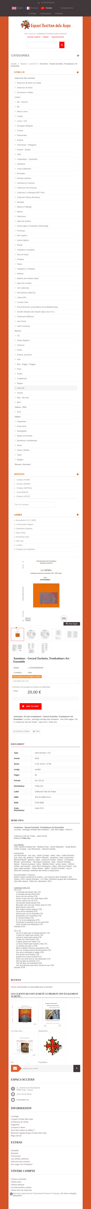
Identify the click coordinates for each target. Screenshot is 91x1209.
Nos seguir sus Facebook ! (22, 1164)
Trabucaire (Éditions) (25, 317)
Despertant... (43, 1031)
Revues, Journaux (23, 464)
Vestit (19, 455)
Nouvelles (21, 173)
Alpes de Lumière (24, 283)
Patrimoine (21, 216)
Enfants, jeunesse (24, 355)
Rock (19, 369)
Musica (23, 64)
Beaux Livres (22, 111)
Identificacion (57, 37)
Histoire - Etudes (24, 150)
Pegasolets (21, 421)
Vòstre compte (33, 37)
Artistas (19, 474)
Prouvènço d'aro (22, 537)
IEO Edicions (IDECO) (26, 293)
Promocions (16, 1156)
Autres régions (23, 240)
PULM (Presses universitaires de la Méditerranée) (37, 307)
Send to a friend (23, 731)
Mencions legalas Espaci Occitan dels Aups (29, 1133)
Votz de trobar (23, 255)
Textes (19, 374)
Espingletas (22, 431)
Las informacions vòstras (21, 1187)
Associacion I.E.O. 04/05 (26, 520)
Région (20, 383)
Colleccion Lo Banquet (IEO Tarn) (31, 193)
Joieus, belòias (23, 450)
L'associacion (45, 13)
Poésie (20, 245)
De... (13, 1062)
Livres (17, 97)
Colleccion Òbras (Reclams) (28, 197)
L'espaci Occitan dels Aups (22, 1119)
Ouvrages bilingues (25, 126)
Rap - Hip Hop (23, 398)
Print (37, 731)
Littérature (21, 164)
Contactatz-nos (67, 8)
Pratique (20, 259)
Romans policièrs (24, 178)
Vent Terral (21, 321)
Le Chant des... (17, 1031)
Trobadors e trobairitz (26, 250)
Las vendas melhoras (20, 1159)
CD (18, 336)
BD (18, 107)
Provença (21, 231)
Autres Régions (23, 340)
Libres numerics (23, 326)
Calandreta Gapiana (24, 529)
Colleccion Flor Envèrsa (27, 188)
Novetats (14, 1153)
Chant (19, 350)
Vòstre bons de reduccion (21, 1190)
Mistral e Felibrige (24, 207)
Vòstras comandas (18, 1179)
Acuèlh (14, 64)
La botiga (32, 13)
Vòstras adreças (17, 1185)
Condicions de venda (19, 1122)
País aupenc (22, 235)
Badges (20, 460)
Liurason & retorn (18, 1127)
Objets (18, 417)
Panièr (46, 37)
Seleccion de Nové (24, 88)
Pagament (15, 1125)
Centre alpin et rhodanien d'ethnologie (32, 226)
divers (19, 445)
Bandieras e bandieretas (27, 441)
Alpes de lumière (24, 221)
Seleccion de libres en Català (29, 83)
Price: (16, 691)
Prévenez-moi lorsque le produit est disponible (31, 687)
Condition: (18, 672)
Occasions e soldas (25, 92)
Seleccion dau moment (25, 78)
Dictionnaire (22, 135)
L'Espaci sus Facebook (25, 549)
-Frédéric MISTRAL (24, 488)
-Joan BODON (22, 492)
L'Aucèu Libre (22, 302)
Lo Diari (19, 545)
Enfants (20, 140)
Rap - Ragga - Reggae (26, 364)
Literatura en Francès (26, 183)
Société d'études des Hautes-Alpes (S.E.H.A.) (36, 312)
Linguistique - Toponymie (27, 159)
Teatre (19, 264)
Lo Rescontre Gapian (24, 524)
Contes (20, 116)
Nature (20, 212)
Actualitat (59, 13)
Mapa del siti (16, 1136)
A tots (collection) (24, 169)
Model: (16, 668)
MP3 (19, 402)
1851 (19, 154)
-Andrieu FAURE (23, 480)
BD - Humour (22, 102)
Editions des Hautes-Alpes (28, 278)
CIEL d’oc (20, 541)
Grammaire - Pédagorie (26, 145)
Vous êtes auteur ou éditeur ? (23, 1130)
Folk (19, 359)
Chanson (20, 345)
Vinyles (20, 393)
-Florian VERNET (23, 484)
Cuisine (20, 131)
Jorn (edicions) (23, 288)
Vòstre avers (16, 1182)
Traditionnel (22, 379)
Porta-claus (21, 426)
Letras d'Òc (21, 297)
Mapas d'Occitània (24, 436)
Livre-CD (33, 64)
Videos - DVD (20, 407)
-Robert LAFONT (23, 496)
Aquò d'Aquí (21, 533)
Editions (20, 274)
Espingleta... (43, 1062)
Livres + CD (22, 121)
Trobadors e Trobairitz (26, 269)
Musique (20, 202)
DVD (19, 412)
